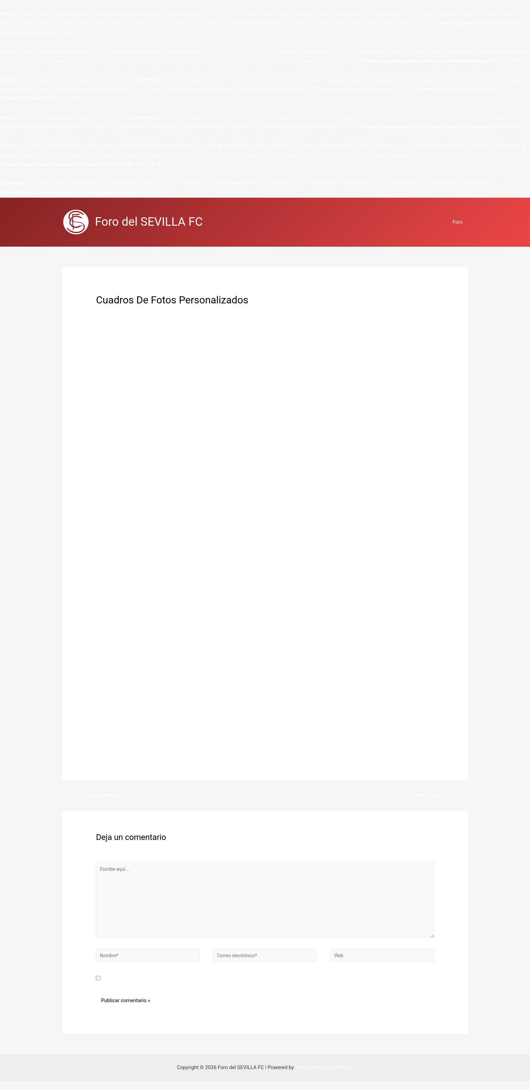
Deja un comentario (118, 311)
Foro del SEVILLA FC (149, 222)
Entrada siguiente (427, 795)
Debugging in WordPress (259, 23)
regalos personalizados (170, 311)
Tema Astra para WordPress (324, 1076)
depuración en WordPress (272, 155)
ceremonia (377, 358)
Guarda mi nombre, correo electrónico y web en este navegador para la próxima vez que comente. (214, 987)
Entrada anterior (101, 795)
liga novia (121, 358)
